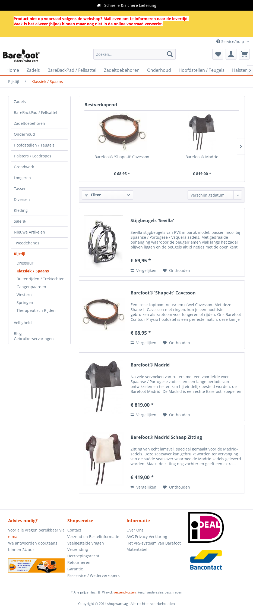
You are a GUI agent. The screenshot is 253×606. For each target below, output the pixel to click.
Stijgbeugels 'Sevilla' (152, 220)
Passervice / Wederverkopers (93, 575)
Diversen (22, 199)
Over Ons (135, 530)
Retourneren (78, 562)
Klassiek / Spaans (33, 271)
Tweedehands (26, 242)
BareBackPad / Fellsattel (35, 112)
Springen (25, 302)
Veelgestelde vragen (85, 543)
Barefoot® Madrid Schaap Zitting (166, 437)
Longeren (22, 177)
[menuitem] (134, 54)
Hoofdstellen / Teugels (34, 145)
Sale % (20, 221)
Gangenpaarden (31, 286)
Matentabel (136, 549)
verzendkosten (124, 592)
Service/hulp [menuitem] (230, 41)
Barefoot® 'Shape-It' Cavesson (121, 156)
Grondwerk (24, 166)
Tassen (20, 188)
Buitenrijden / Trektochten (41, 278)
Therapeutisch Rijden (36, 310)
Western (24, 294)
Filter (93, 194)
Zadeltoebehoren (29, 123)
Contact (74, 530)
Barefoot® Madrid (202, 156)
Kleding (21, 210)
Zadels (20, 101)
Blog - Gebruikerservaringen (34, 336)
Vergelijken (143, 270)
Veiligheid (23, 322)
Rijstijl (19, 253)
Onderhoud (24, 134)
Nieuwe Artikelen (29, 232)
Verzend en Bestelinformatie (93, 536)
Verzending (77, 549)
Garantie (75, 568)
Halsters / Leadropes (32, 156)
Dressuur (25, 263)
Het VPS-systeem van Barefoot (153, 543)
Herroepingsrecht (83, 555)
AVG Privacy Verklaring (146, 536)
